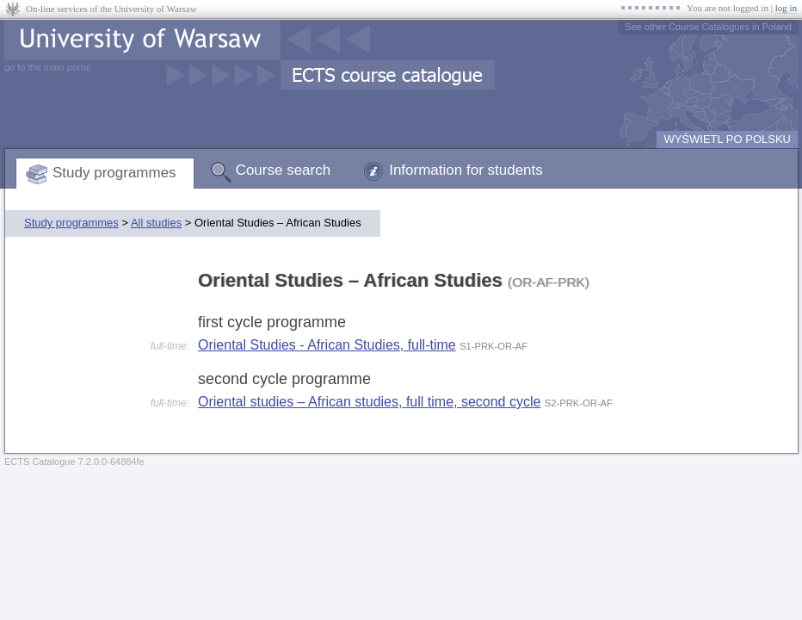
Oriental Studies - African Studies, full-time (327, 345)
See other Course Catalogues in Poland (708, 27)
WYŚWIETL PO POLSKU (727, 139)
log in (786, 8)
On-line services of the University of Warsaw (111, 8)
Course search (283, 170)
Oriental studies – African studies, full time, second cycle (369, 401)
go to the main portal (47, 67)
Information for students (466, 170)
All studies (156, 222)
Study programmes (114, 172)
